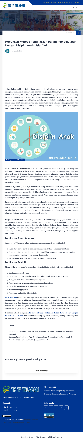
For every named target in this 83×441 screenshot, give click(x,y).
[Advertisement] (44, 70)
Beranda (7, 33)
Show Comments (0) (41, 371)
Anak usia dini (11, 297)
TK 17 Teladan (41, 437)
